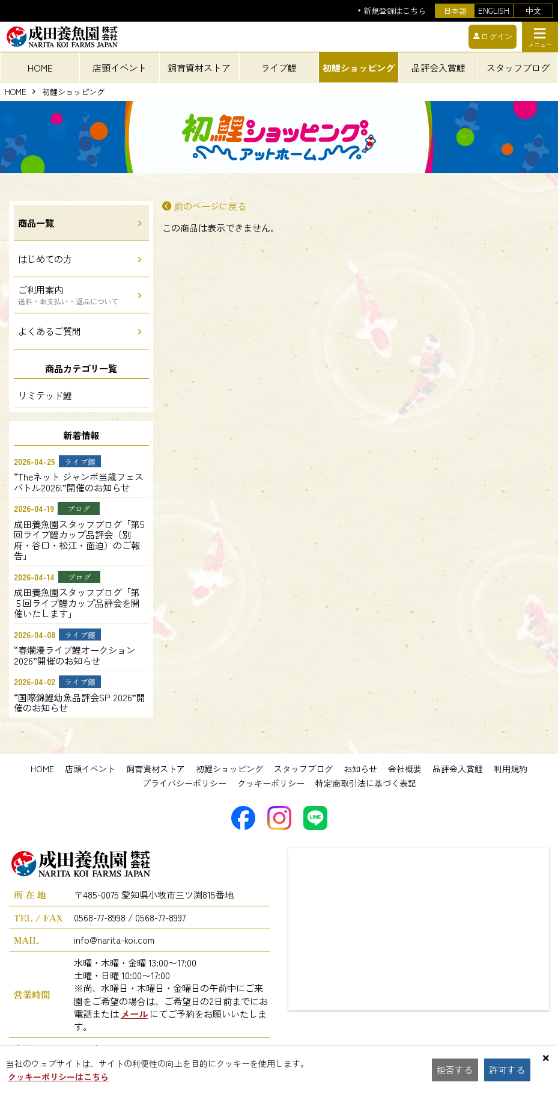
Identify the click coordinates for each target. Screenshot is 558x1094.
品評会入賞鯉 (457, 768)
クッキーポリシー (271, 783)
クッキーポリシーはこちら (58, 1077)
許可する (510, 1070)
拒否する (456, 1070)
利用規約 (510, 768)
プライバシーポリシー (184, 783)
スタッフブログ (303, 768)
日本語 (455, 10)
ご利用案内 (68, 294)
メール (134, 1013)
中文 (533, 10)
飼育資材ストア (155, 768)
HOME (40, 67)
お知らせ (360, 768)
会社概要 (405, 768)
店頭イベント (90, 768)
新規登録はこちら (394, 11)
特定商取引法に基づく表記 (365, 783)
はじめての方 (45, 258)
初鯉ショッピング (73, 92)
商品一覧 (36, 222)
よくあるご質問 (49, 330)
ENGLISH (493, 10)
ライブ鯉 (279, 67)
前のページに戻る (210, 206)
